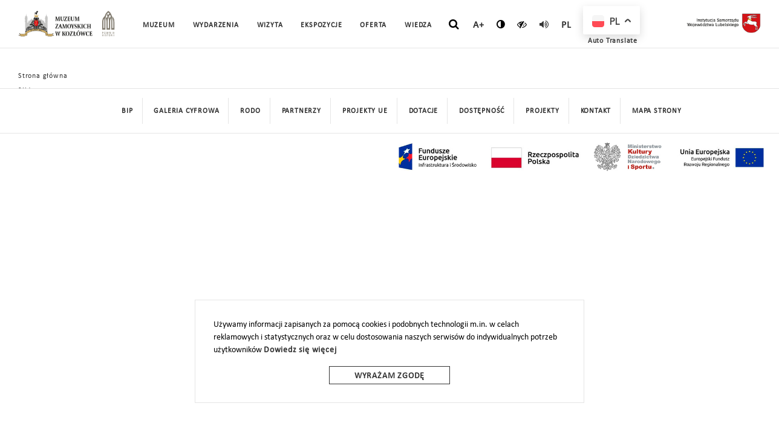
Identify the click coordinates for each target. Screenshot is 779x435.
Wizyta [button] (270, 25)
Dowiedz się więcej (300, 350)
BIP (127, 111)
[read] (544, 24)
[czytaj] (522, 24)
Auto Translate (612, 41)
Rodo (250, 111)
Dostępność (481, 111)
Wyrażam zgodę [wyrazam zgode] (389, 376)
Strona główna (42, 76)
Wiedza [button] (418, 25)
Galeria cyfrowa (186, 111)
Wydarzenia (216, 25)
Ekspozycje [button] (321, 25)
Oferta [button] (373, 25)
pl (566, 25)
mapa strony (657, 111)
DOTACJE (423, 111)
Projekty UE (365, 111)
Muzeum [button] (159, 25)
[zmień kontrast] (501, 24)
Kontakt (596, 111)
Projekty (542, 111)
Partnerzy (301, 111)
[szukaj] (454, 24)
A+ (478, 25)
